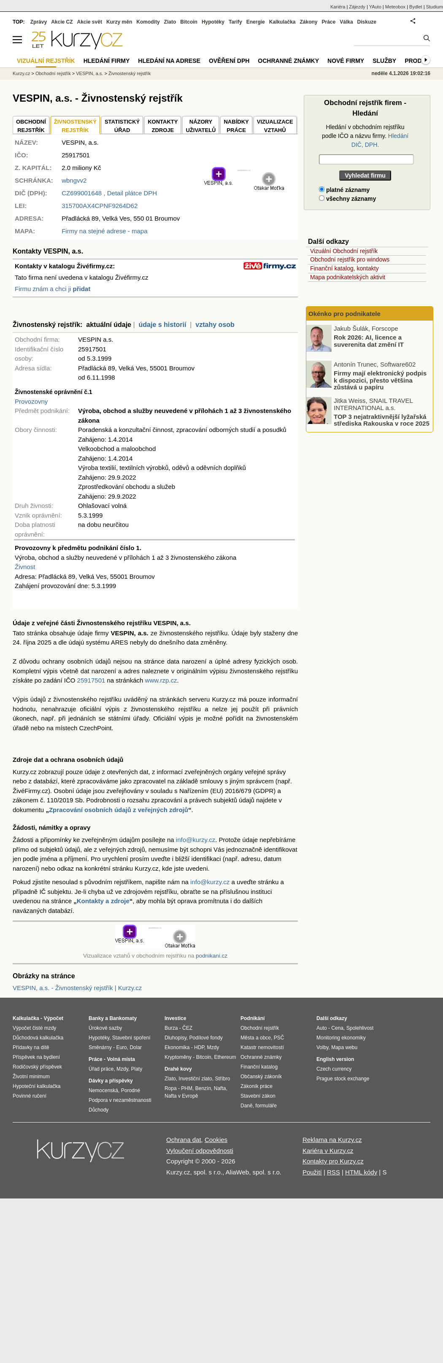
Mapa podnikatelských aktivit (347, 277)
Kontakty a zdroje (103, 900)
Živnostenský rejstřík (129, 73)
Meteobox (395, 6)
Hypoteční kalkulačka (36, 1086)
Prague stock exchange (342, 1079)
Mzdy (122, 1069)
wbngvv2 (74, 180)
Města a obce (255, 1038)
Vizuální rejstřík (46, 60)
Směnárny (100, 1047)
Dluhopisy (175, 1038)
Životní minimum (31, 1077)
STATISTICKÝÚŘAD (122, 126)
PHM (186, 1088)
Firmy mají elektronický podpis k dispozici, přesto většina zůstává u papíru (380, 380)
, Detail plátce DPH (109, 193)
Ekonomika (177, 1047)
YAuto (375, 6)
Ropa (171, 1088)
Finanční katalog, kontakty (344, 268)
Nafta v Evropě (181, 1096)
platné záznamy (344, 189)
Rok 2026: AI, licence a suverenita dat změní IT (369, 341)
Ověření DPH (229, 60)
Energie (255, 22)
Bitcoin (188, 22)
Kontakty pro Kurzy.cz (333, 1161)
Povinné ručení (29, 1096)
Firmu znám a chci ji (52, 288)
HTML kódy (361, 1172)
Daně (246, 1106)
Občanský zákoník (261, 1077)
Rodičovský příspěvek (37, 1067)
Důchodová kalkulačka (38, 1038)
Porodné (130, 1090)
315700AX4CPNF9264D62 (100, 205)
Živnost (25, 566)
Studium (434, 6)
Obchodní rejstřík (53, 73)
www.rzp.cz (161, 680)
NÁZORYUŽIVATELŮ (201, 126)
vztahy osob (214, 324)
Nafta (220, 1088)
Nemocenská (103, 1090)
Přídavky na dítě (31, 1047)
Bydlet (415, 6)
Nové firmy (345, 60)
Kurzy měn (119, 22)
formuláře (266, 1106)
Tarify (235, 22)
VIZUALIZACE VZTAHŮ (275, 126)
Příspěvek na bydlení (36, 1057)
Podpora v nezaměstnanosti (120, 1100)
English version (335, 1059)
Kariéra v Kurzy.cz (328, 1150)
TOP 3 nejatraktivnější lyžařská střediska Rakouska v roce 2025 (381, 420)
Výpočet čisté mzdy (34, 1028)
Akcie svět (89, 22)
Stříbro (222, 1079)
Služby (384, 60)
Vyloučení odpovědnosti (199, 1150)
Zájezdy (357, 6)
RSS (333, 1172)
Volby (322, 1047)
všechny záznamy (347, 198)
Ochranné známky (288, 60)
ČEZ (187, 1028)
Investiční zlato (195, 1079)
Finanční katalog (259, 1067)
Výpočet (53, 1018)
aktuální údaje (108, 324)
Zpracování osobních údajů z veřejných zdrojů (118, 809)
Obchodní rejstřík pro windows (349, 259)
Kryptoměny (178, 1057)
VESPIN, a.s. (89, 73)
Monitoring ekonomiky (341, 1038)
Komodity (147, 22)
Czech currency (333, 1069)
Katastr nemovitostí (262, 1047)
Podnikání (252, 1018)
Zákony (308, 22)
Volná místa (121, 1059)
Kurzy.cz (21, 73)
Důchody (98, 1110)
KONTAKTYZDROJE (163, 126)
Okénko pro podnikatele (344, 313)
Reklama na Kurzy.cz (332, 1139)
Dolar (136, 1047)
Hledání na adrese (169, 60)
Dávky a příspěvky (111, 1081)
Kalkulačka (282, 22)
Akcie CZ (62, 22)
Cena (337, 1028)
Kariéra (337, 6)
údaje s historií (162, 324)
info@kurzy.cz (195, 839)
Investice (175, 1018)
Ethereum (225, 1057)
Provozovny (31, 401)
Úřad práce (101, 1069)
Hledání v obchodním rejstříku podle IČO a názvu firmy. (365, 136)
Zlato (170, 22)
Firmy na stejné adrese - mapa (104, 231)
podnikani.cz (211, 956)
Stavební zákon (258, 1096)
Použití (312, 1172)
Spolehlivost (360, 1028)
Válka (346, 22)
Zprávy (38, 22)
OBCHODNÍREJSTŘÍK (31, 126)
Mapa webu (344, 1047)
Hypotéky (213, 22)
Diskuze (366, 22)
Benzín (203, 1088)
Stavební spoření (131, 1038)
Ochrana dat (183, 1139)
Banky (96, 1018)
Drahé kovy (178, 1069)
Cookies (216, 1139)
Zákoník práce (256, 1086)
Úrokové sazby (105, 1028)
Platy (137, 1069)
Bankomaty (123, 1018)
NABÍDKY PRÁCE (236, 126)
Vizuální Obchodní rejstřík (344, 251)
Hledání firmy (107, 60)
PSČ (279, 1038)
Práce (329, 22)
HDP (199, 1047)
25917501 (91, 680)
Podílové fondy (205, 1038)
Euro (121, 1047)
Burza (171, 1028)
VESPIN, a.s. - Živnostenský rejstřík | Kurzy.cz (77, 987)
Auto (321, 1028)
